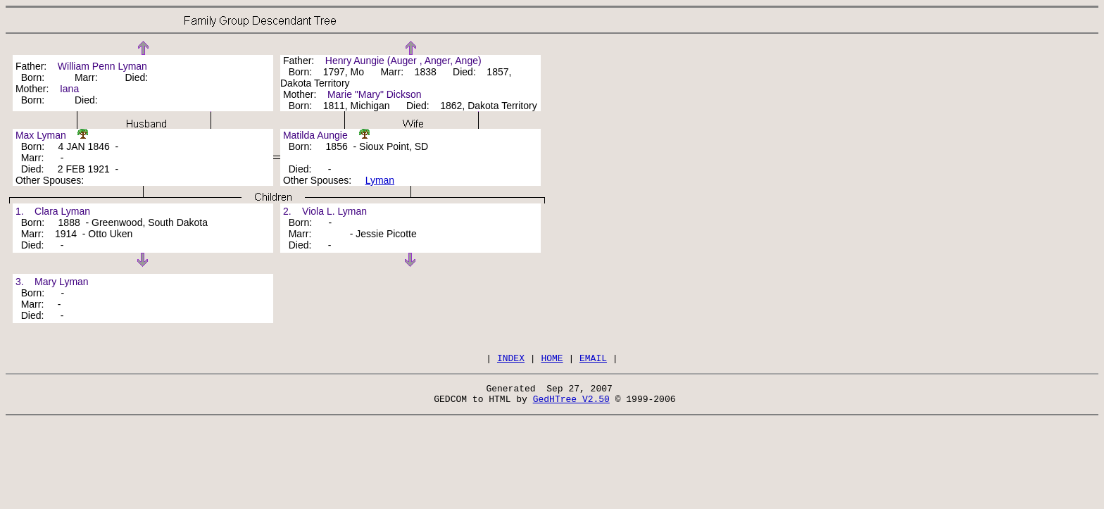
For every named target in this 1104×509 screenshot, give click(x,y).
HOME (552, 359)
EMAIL (593, 359)
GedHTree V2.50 (571, 404)
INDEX (511, 359)
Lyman (380, 180)
